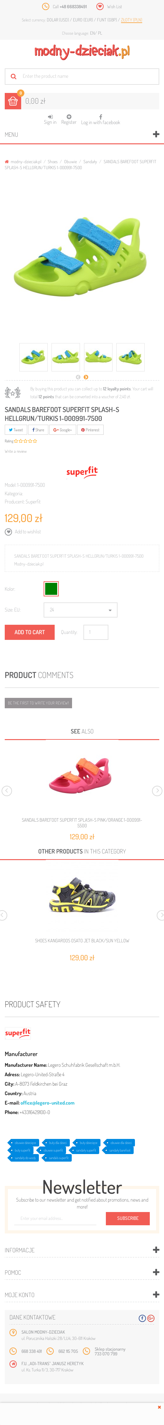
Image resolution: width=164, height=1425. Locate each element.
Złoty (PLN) (131, 19)
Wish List (114, 6)
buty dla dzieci (58, 1143)
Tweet (16, 429)
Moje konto (19, 1295)
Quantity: (69, 632)
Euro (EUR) (83, 19)
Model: (10, 485)
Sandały (90, 161)
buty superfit (22, 1150)
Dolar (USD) (58, 19)
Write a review (16, 451)
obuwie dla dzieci (121, 1143)
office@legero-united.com (48, 1103)
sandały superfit (86, 1150)
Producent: (15, 501)
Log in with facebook (100, 117)
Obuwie (70, 161)
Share (38, 429)
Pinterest (90, 429)
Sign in (50, 119)
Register (68, 119)
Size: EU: (13, 609)
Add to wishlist (27, 531)
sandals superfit (59, 1158)
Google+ (62, 429)
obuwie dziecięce (25, 1143)
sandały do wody (25, 1158)
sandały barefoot (120, 1150)
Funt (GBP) (107, 19)
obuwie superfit (53, 1150)
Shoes (53, 161)
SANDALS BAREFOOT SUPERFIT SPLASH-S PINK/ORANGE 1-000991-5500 (82, 823)
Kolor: (10, 589)
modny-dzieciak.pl (23, 161)
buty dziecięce (88, 1143)
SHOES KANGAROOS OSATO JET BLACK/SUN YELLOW (82, 941)
